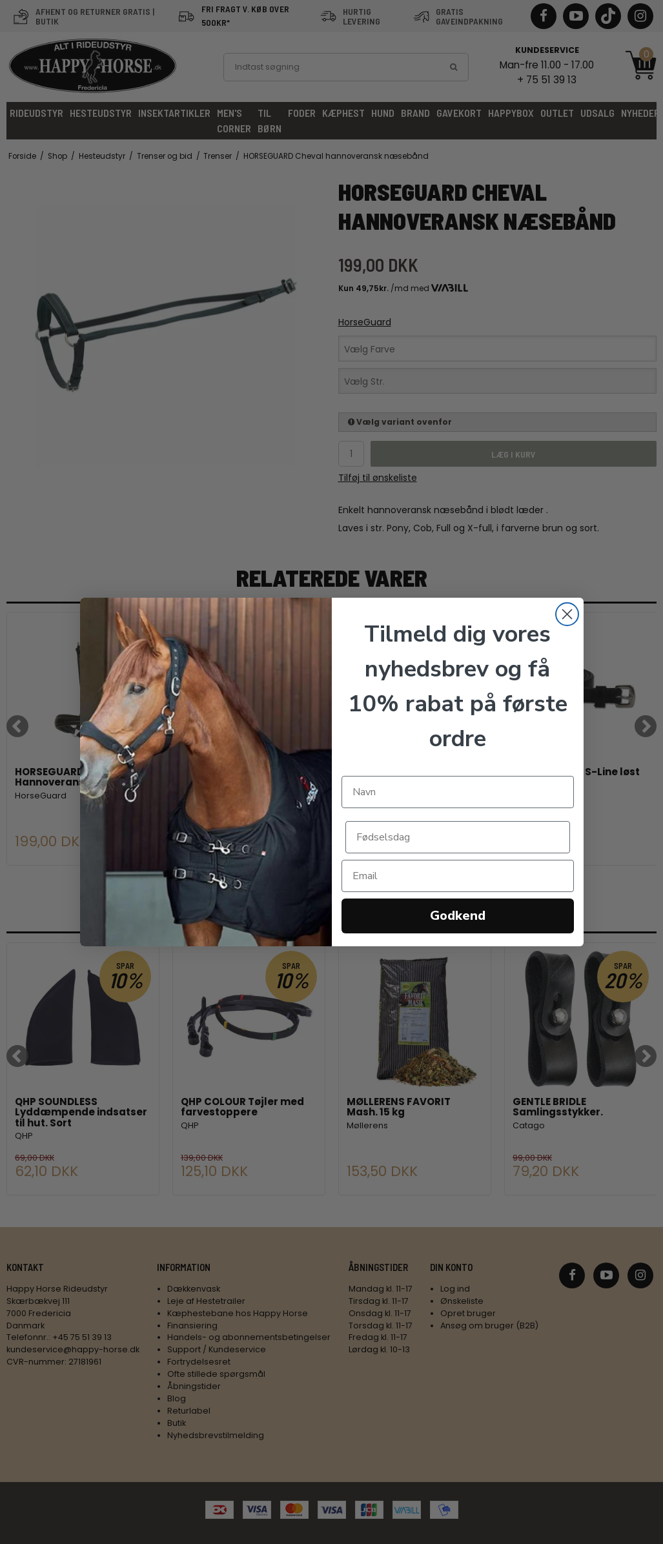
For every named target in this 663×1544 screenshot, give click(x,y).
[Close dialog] (567, 614)
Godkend (457, 915)
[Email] (458, 876)
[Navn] (458, 792)
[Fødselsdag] (457, 837)
